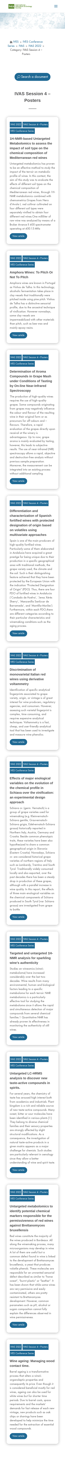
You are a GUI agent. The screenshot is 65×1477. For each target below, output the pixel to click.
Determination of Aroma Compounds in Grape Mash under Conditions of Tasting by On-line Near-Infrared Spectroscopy (31, 381)
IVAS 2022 (16, 124)
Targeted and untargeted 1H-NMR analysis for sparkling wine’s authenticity (31, 958)
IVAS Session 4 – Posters (35, 124)
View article (18, 236)
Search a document (34, 76)
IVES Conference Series (22, 131)
